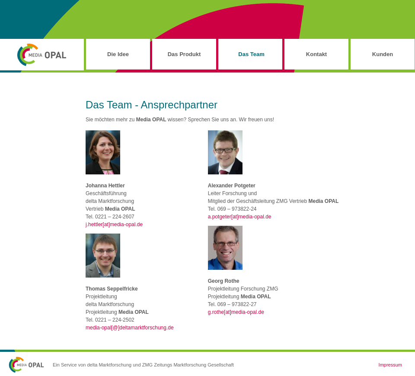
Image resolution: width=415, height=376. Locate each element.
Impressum (390, 364)
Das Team (251, 54)
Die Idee (118, 54)
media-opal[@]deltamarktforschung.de (130, 328)
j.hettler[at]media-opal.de (114, 224)
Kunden (382, 54)
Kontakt (316, 54)
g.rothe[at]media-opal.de (236, 312)
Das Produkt (184, 54)
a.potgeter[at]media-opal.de (239, 217)
